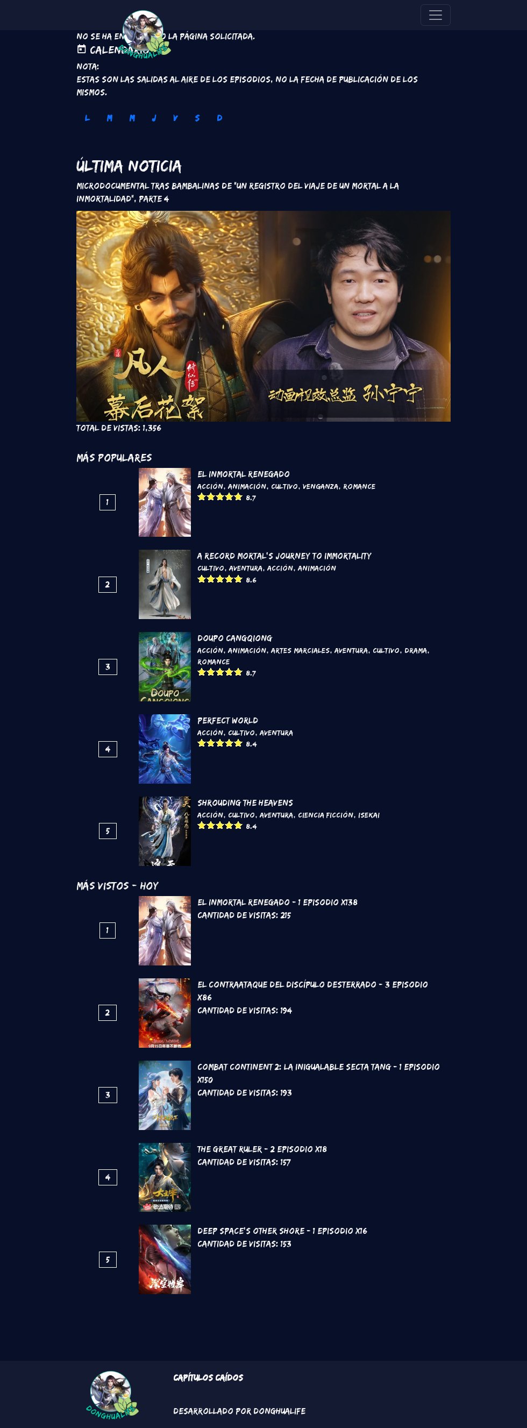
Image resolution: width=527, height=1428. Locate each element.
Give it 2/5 (211, 496)
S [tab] (197, 118)
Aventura (245, 568)
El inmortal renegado (243, 474)
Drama (415, 650)
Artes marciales (300, 650)
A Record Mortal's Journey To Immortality (284, 555)
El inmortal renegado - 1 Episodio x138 (277, 902)
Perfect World (227, 720)
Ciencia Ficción (325, 815)
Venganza (320, 486)
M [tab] (109, 118)
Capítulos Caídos (208, 1377)
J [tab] (154, 118)
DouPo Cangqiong (234, 638)
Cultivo (284, 486)
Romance (359, 486)
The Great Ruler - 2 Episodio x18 (262, 1149)
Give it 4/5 (229, 496)
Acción (210, 486)
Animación (247, 486)
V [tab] (175, 118)
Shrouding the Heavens (245, 802)
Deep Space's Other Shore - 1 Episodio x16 (282, 1230)
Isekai (369, 815)
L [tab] (87, 118)
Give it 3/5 (220, 496)
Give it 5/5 (238, 496)
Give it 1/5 (201, 496)
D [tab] (219, 118)
